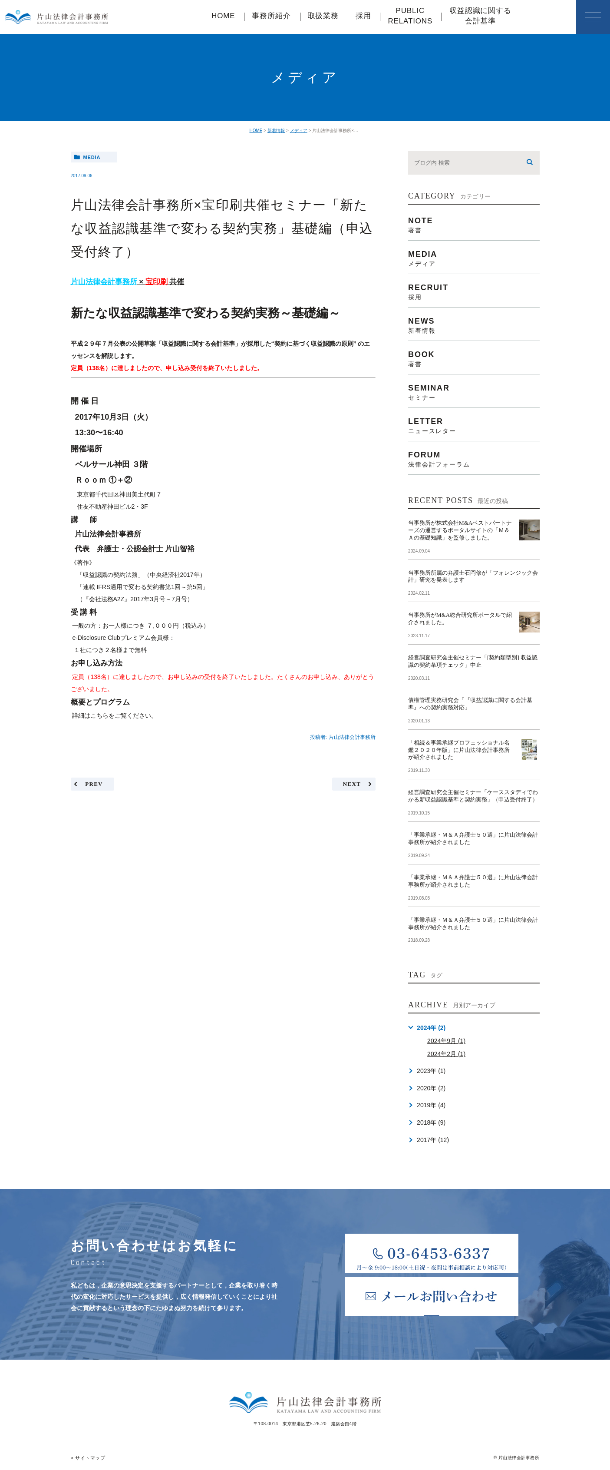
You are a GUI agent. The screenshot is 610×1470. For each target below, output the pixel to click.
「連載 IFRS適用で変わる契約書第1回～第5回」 (142, 586)
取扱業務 (323, 16)
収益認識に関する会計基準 (480, 16)
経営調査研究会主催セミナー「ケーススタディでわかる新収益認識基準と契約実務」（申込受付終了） (473, 796)
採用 (363, 16)
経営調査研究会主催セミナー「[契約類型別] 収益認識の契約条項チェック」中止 (472, 661)
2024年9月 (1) (446, 1040)
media (91, 157)
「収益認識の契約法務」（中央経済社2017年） (141, 574)
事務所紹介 (271, 16)
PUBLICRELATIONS (410, 16)
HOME (223, 16)
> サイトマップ (86, 1457)
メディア (298, 130)
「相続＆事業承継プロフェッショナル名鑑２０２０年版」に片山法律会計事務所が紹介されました (459, 750)
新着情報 (276, 130)
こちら (99, 715)
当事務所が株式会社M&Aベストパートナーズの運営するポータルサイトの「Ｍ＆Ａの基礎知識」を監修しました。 (460, 530)
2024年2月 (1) (446, 1053)
